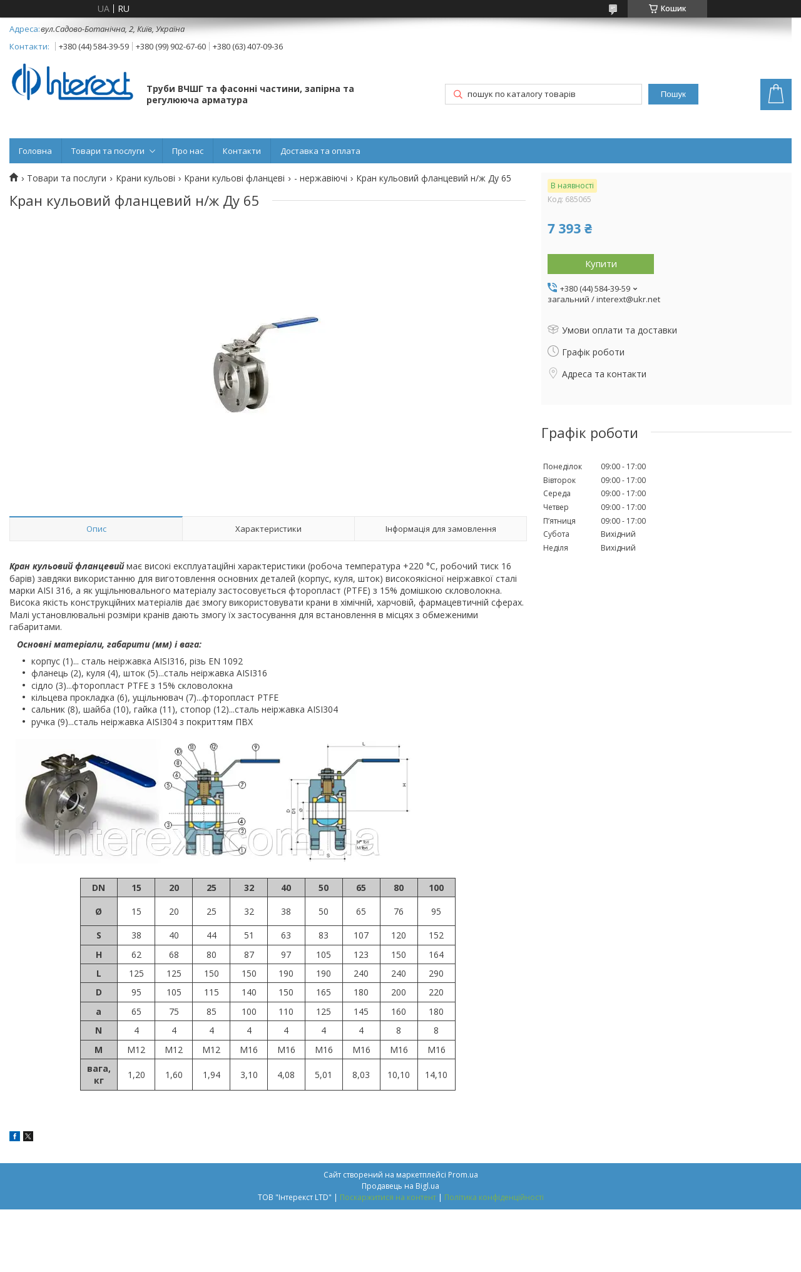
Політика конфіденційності (494, 1197)
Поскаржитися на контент (388, 1197)
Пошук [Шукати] (673, 94)
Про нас (187, 150)
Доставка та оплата (320, 150)
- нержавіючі (320, 178)
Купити (601, 263)
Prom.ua (463, 1174)
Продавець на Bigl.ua (400, 1186)
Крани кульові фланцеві (234, 178)
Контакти (242, 150)
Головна (35, 150)
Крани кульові (145, 178)
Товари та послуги (108, 150)
